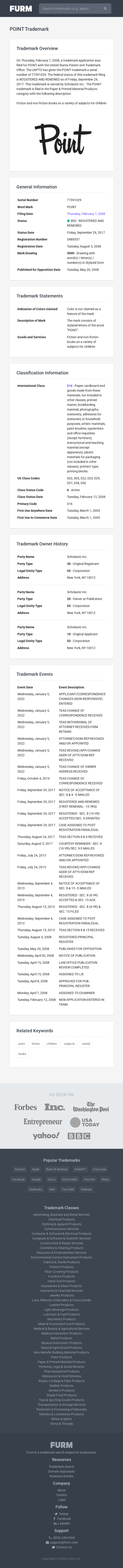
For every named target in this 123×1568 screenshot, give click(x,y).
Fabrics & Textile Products (62, 1262)
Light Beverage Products (61, 1309)
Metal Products (61, 1338)
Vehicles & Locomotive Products (61, 1414)
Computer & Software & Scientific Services (61, 1238)
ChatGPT (80, 1169)
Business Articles (61, 1476)
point (22, 1043)
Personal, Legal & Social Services (61, 1366)
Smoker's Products (61, 1390)
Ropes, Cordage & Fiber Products (62, 1381)
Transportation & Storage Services (61, 1404)
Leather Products (61, 1305)
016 (69, 386)
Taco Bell (68, 1189)
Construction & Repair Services (61, 1243)
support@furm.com (61, 1542)
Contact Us (61, 1547)
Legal (61, 1499)
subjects (69, 1043)
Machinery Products (61, 1319)
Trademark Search (61, 1466)
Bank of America (56, 1169)
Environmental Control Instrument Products (61, 1257)
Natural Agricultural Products (61, 1347)
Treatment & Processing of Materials (61, 1409)
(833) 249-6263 (61, 1537)
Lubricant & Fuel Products (61, 1314)
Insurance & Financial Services (61, 1290)
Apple (35, 1169)
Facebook (18, 1179)
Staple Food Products (61, 1395)
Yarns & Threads (61, 1423)
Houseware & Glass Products (61, 1286)
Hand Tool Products (61, 1281)
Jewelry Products (61, 1295)
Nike (52, 1189)
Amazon (20, 1169)
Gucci (51, 1179)
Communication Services (61, 1229)
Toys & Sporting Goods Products (61, 1400)
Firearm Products (61, 1267)
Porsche (89, 1179)
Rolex (105, 1179)
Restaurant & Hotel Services (61, 1376)
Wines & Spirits (61, 1419)
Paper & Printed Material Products (61, 1362)
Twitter (61, 1514)
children (52, 1043)
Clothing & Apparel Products (61, 1224)
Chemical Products (61, 1219)
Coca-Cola (99, 1169)
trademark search (52, 1452)
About (61, 1490)
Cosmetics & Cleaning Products (62, 1248)
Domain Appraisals (61, 1471)
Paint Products (61, 1357)
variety (86, 1043)
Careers (61, 1495)
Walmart (86, 1189)
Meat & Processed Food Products (61, 1324)
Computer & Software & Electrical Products (61, 1233)
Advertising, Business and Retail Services (61, 1214)
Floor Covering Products (62, 1271)
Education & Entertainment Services (61, 1252)
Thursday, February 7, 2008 (86, 214)
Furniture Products (61, 1276)
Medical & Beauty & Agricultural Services (62, 1328)
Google (36, 1179)
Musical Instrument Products (61, 1343)
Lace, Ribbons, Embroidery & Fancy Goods (61, 1300)
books (22, 1054)
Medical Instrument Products (61, 1333)
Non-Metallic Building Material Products (61, 1352)
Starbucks (35, 1189)
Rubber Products (61, 1385)
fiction (36, 1043)
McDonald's (69, 1179)
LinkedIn (61, 1523)
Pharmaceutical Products (61, 1371)
